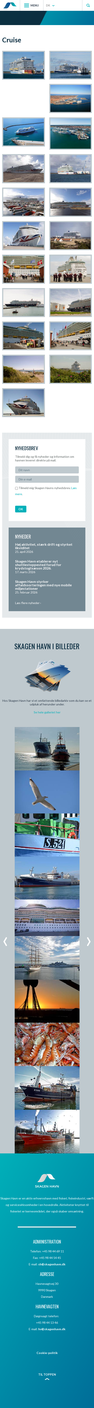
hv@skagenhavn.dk (51, 1329)
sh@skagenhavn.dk (51, 1264)
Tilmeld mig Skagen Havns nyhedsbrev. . (46, 491)
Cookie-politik (47, 1353)
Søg (88, 5)
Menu (34, 5)
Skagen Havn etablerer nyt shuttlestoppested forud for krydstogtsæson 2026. (38, 564)
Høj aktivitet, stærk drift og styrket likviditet (43, 546)
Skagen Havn (10, 5)
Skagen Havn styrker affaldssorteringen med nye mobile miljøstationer (43, 584)
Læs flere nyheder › (28, 603)
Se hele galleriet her (47, 712)
